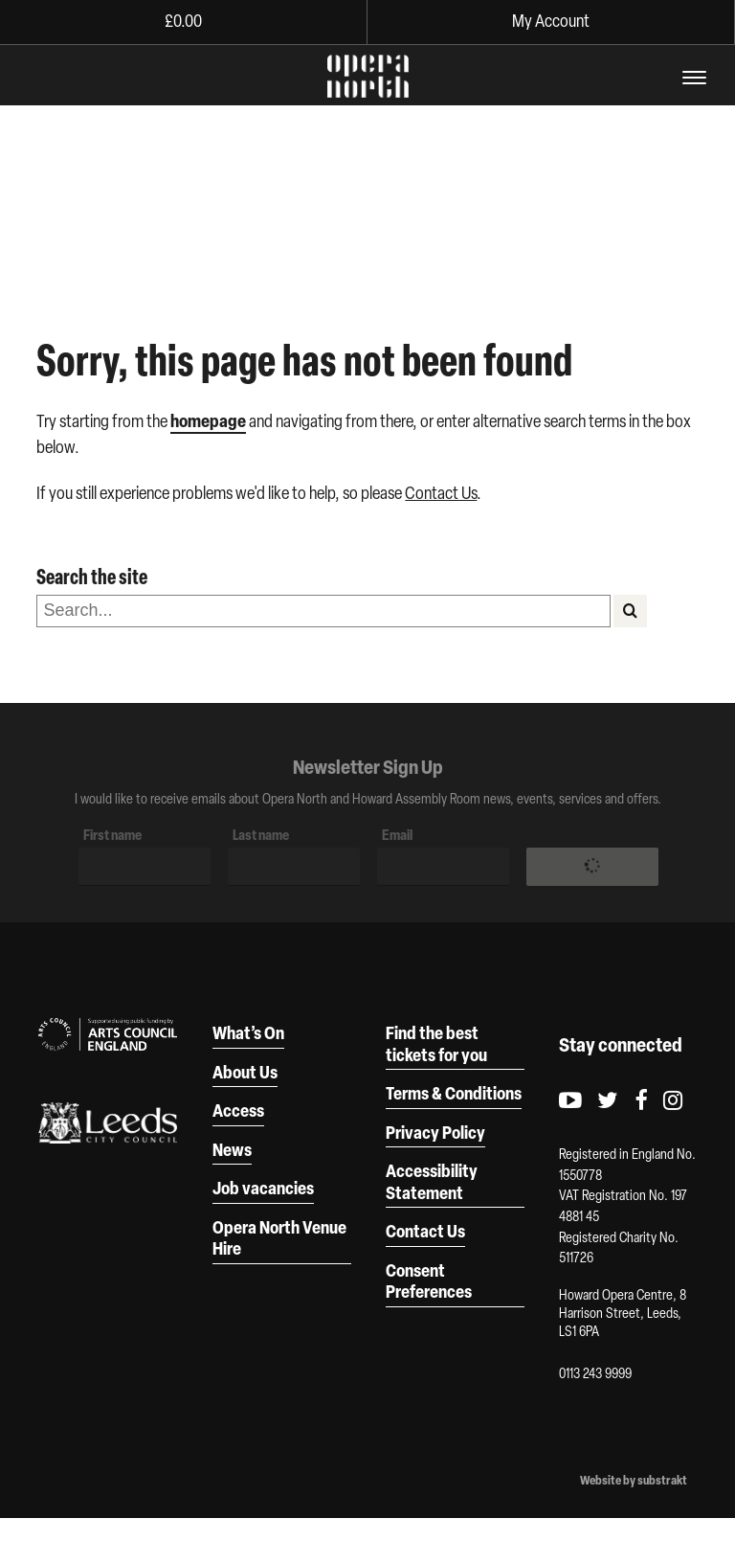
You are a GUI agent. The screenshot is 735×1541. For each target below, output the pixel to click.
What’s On (248, 1032)
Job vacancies (263, 1187)
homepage (208, 420)
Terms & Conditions (454, 1092)
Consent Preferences (429, 1280)
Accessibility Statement (432, 1181)
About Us (245, 1071)
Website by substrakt (633, 1480)
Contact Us (441, 493)
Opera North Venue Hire (279, 1237)
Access (238, 1110)
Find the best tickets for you (436, 1043)
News (232, 1149)
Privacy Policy (435, 1132)
